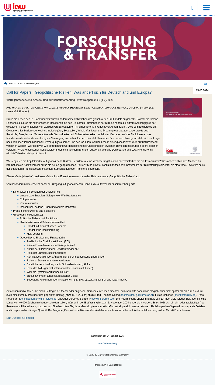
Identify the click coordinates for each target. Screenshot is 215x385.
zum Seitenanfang (107, 343)
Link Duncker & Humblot (20, 317)
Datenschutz (115, 365)
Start (11, 83)
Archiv (20, 83)
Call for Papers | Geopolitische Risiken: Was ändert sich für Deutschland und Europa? (79, 92)
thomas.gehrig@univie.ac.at (137, 294)
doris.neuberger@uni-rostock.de (38, 298)
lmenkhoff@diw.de (185, 294)
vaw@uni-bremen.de (102, 298)
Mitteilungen (32, 83)
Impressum (100, 365)
